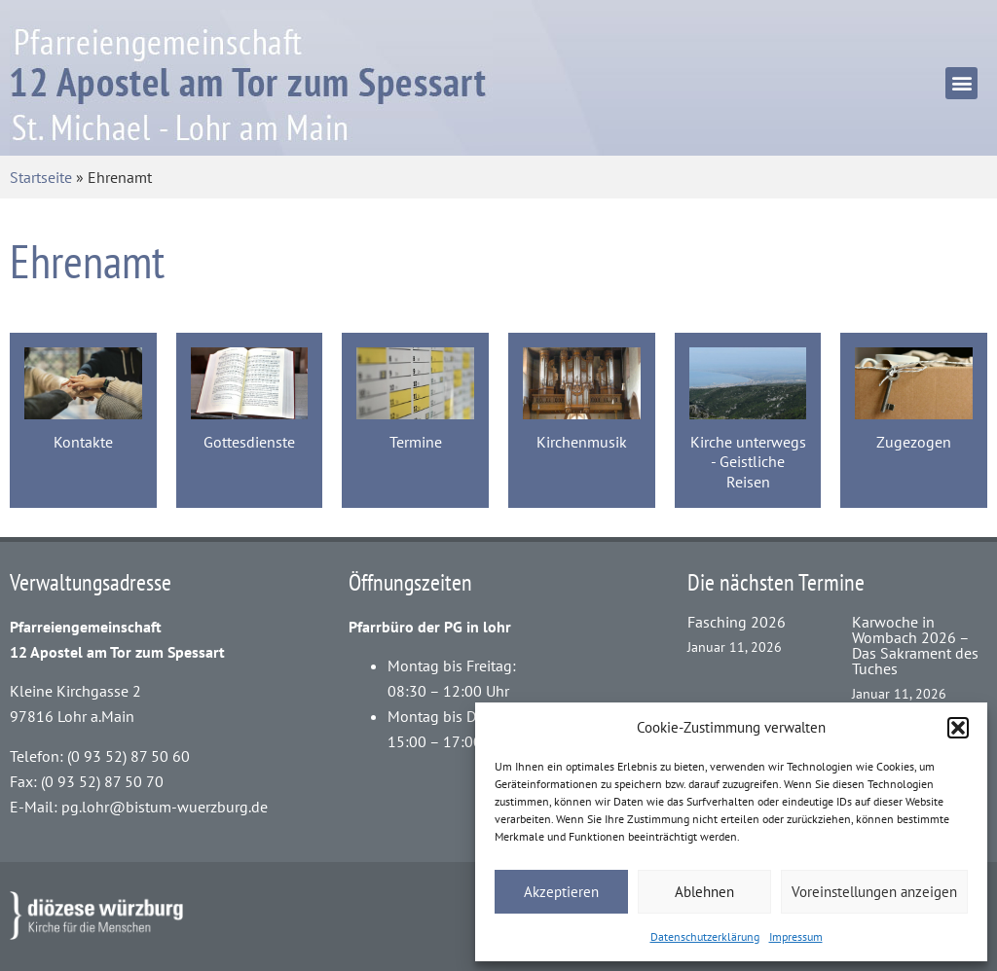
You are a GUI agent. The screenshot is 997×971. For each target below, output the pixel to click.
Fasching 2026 (736, 621)
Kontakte (83, 441)
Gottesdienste (249, 441)
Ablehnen (704, 891)
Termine (415, 441)
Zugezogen (913, 441)
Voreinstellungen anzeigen (874, 891)
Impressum (796, 936)
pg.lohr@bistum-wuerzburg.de (164, 806)
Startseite (41, 177)
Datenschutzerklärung (704, 936)
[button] (958, 727)
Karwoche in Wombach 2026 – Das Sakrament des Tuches (915, 645)
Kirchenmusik (581, 441)
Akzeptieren (561, 891)
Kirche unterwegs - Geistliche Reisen (748, 461)
